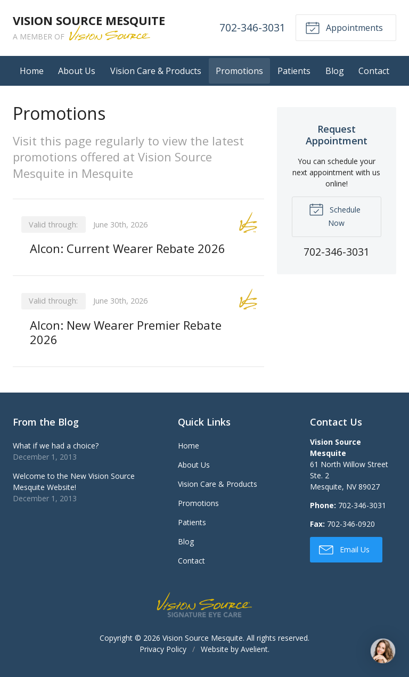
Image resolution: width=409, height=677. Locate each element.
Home (32, 71)
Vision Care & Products (155, 71)
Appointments (344, 27)
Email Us (344, 549)
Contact (373, 71)
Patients (293, 71)
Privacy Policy (163, 649)
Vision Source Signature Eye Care (204, 604)
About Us (76, 71)
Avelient (254, 649)
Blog (334, 71)
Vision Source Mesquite (202, 638)
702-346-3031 (252, 27)
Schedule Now (335, 214)
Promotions (239, 71)
